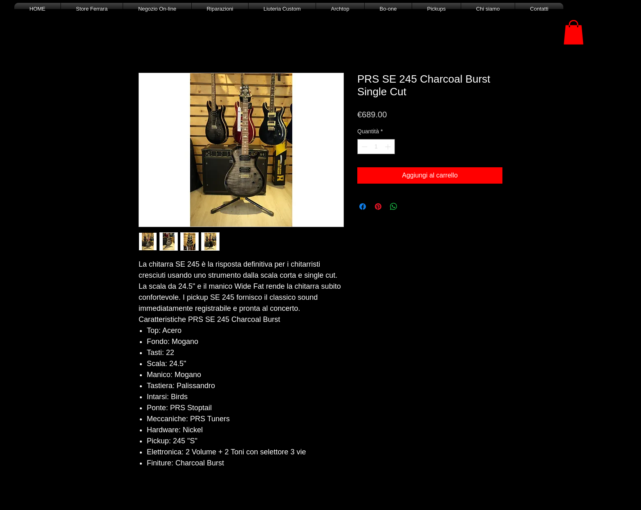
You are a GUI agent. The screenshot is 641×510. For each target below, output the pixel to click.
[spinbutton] (376, 146)
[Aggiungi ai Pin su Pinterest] (378, 206)
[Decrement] (364, 146)
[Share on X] (409, 206)
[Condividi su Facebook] (363, 206)
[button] (573, 32)
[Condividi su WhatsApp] (394, 206)
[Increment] (388, 146)
